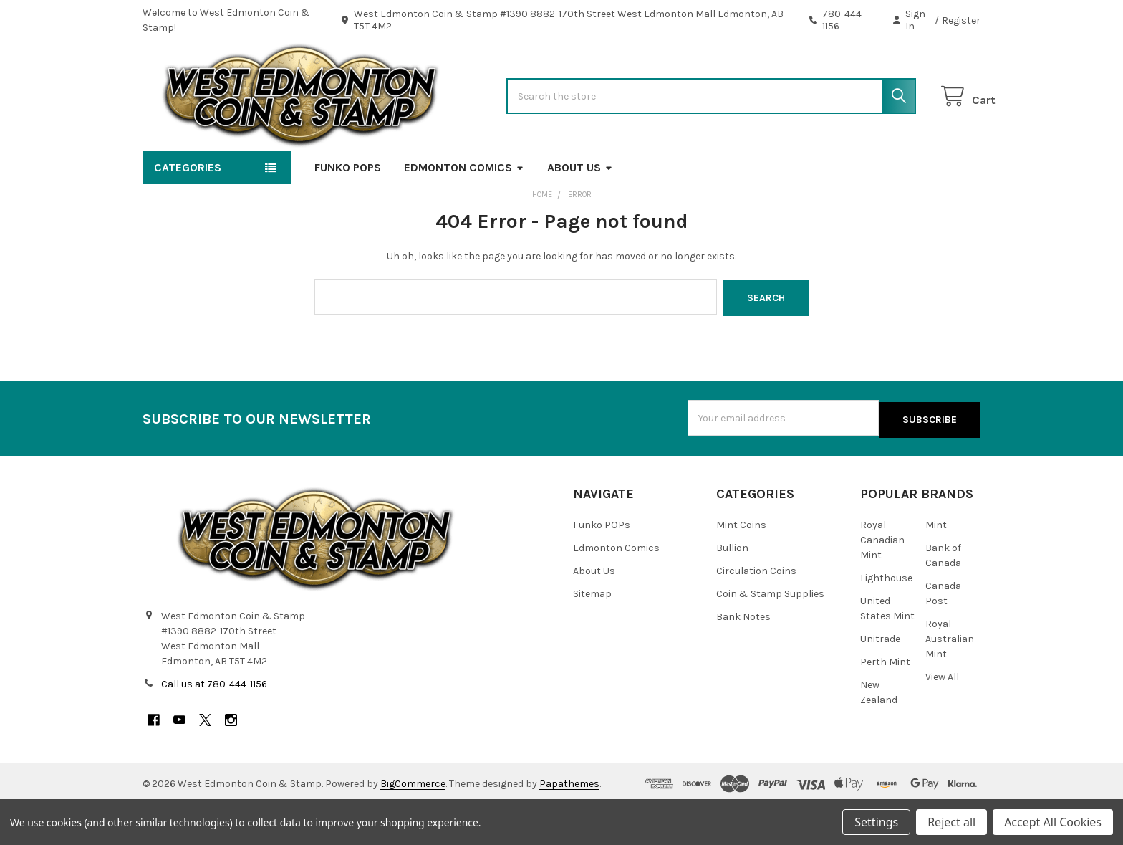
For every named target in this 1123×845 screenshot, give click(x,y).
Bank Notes (743, 657)
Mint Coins (741, 566)
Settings (876, 822)
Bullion (732, 589)
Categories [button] (187, 211)
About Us (580, 211)
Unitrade (880, 680)
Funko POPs (347, 211)
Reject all (951, 822)
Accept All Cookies (1053, 822)
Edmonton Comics (464, 211)
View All (942, 718)
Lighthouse (886, 619)
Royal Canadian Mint (882, 581)
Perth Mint (885, 703)
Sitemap (592, 635)
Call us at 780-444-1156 (214, 725)
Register (961, 20)
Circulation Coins (756, 612)
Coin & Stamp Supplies (770, 635)
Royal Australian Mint (949, 680)
